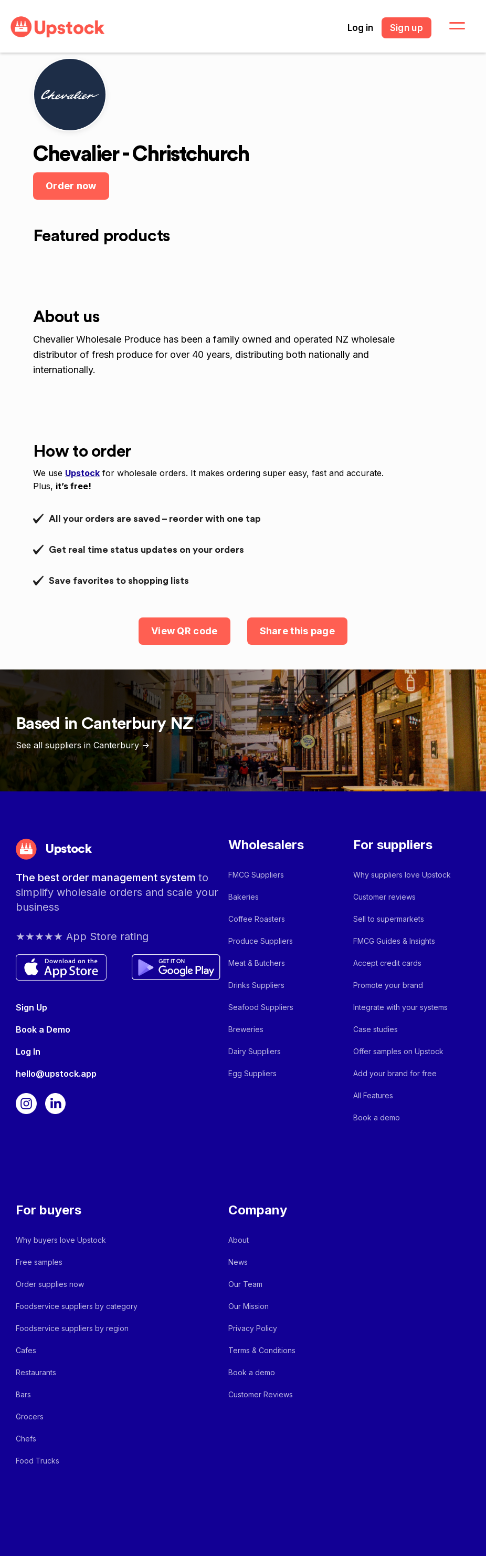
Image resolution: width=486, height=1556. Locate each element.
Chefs (26, 1438)
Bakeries (243, 896)
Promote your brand (388, 985)
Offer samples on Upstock (398, 1051)
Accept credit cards (387, 963)
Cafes (26, 1350)
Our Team (245, 1284)
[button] (450, 26)
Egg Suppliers (252, 1073)
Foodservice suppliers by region (72, 1328)
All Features (373, 1095)
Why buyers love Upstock (61, 1239)
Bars (23, 1394)
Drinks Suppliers (256, 985)
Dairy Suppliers (254, 1051)
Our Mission (248, 1306)
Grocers (30, 1416)
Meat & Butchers (256, 963)
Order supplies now (50, 1284)
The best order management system (107, 877)
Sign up (406, 28)
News (238, 1262)
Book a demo (376, 1117)
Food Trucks (37, 1460)
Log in (360, 28)
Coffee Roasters (256, 918)
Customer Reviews (260, 1394)
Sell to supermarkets (388, 918)
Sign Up (31, 1007)
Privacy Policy (252, 1328)
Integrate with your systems (400, 1007)
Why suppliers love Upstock (402, 874)
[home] (57, 27)
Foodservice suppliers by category (77, 1306)
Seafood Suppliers (260, 1007)
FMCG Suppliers (256, 874)
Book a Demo (43, 1029)
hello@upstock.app (56, 1073)
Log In (28, 1051)
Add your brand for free (395, 1073)
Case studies (375, 1029)
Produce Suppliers (260, 940)
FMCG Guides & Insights (394, 940)
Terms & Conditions (261, 1350)
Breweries (245, 1029)
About (238, 1239)
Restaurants (36, 1372)
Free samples (39, 1262)
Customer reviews (384, 896)
